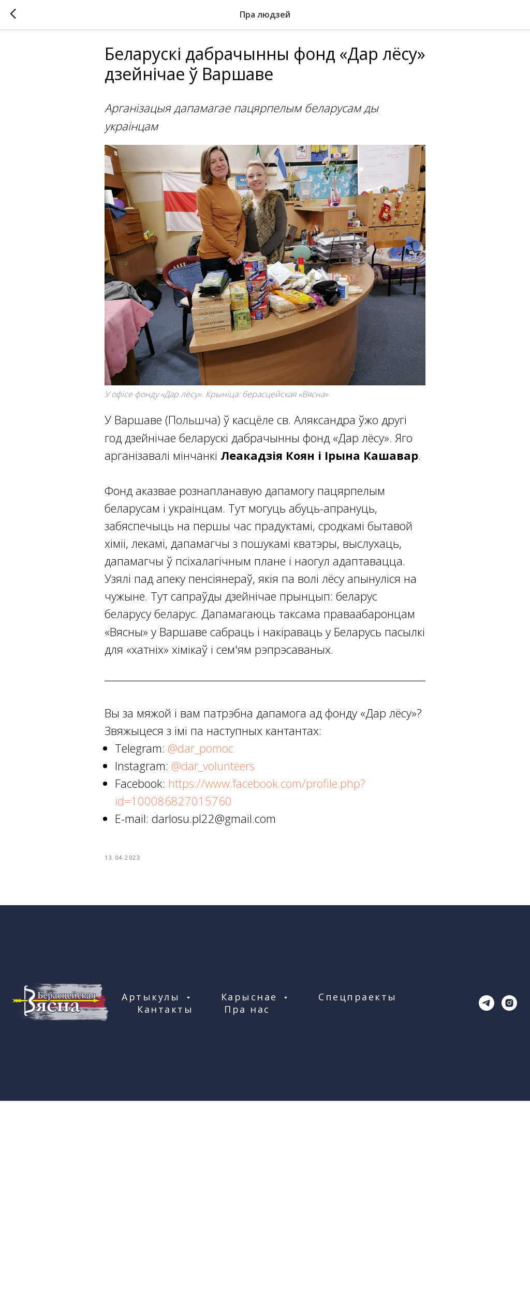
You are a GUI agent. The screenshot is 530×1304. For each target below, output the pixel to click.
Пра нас (247, 1021)
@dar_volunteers (213, 771)
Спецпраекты (357, 1008)
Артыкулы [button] (153, 1008)
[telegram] (486, 1015)
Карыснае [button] (251, 1008)
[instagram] (509, 1015)
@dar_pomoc (200, 753)
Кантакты (165, 1021)
